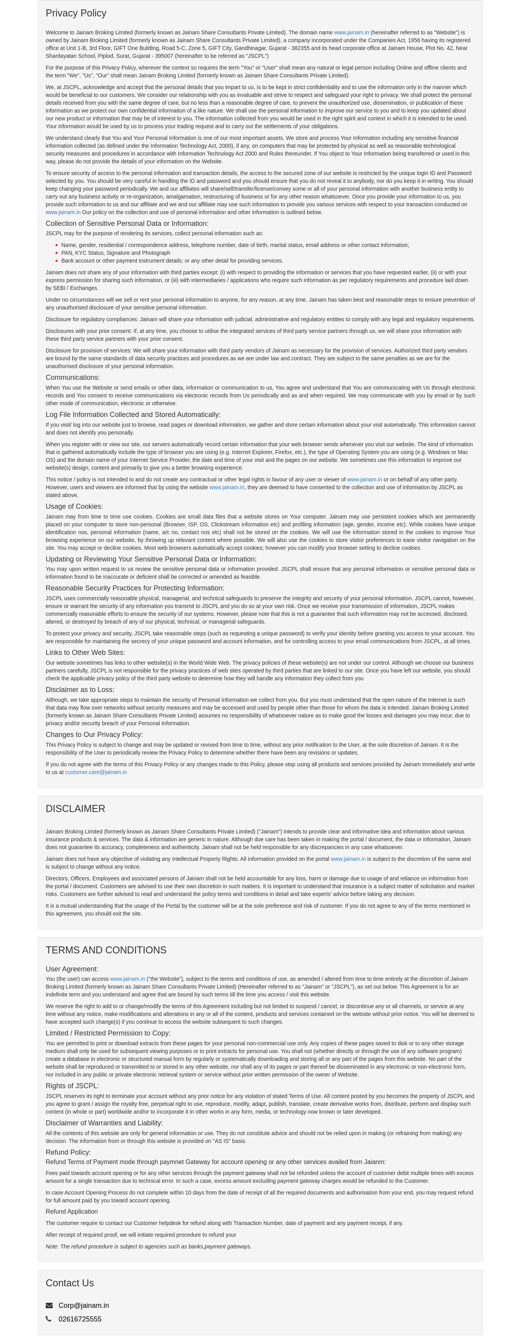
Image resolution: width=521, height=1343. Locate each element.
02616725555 (80, 1319)
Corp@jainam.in (84, 1305)
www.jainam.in (351, 32)
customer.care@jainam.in (96, 772)
